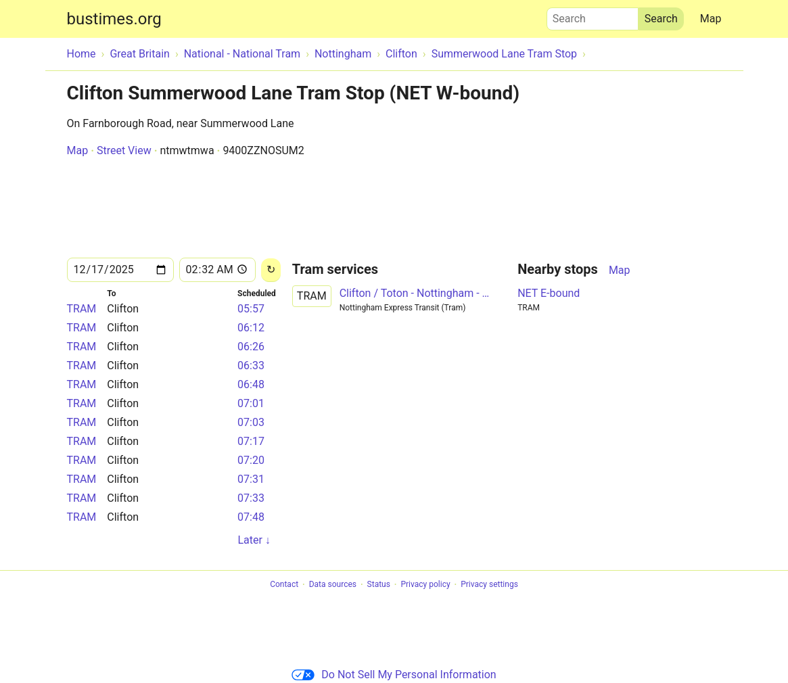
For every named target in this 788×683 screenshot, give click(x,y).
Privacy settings (489, 585)
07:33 (250, 498)
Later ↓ (253, 540)
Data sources (332, 585)
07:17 (250, 441)
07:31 (250, 479)
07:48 (250, 517)
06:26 (250, 346)
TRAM (82, 308)
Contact (284, 585)
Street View (124, 150)
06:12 (250, 327)
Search (593, 15)
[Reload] (271, 270)
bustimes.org (114, 18)
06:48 (250, 384)
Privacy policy (425, 585)
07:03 (250, 422)
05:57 (250, 308)
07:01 (250, 403)
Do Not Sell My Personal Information (394, 674)
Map (711, 18)
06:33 (250, 365)
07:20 (250, 460)
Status (378, 585)
